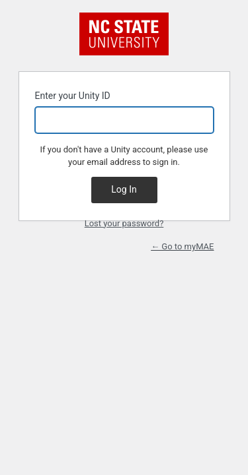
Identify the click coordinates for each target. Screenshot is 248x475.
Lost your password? (124, 223)
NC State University (124, 34)
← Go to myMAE (182, 246)
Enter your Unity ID (124, 111)
